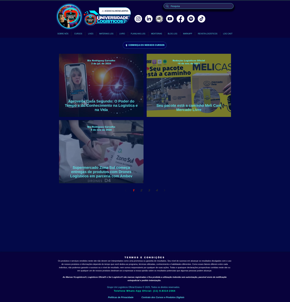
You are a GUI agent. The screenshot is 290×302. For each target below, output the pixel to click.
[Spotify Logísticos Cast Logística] (191, 19)
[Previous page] (125, 190)
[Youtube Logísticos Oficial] (170, 19)
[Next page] (164, 190)
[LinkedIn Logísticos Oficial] (149, 19)
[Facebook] (180, 19)
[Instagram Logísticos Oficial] (138, 19)
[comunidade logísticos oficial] (159, 19)
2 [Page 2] (141, 190)
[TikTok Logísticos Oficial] (201, 19)
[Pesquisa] (198, 6)
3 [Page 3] (149, 190)
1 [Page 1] (133, 190)
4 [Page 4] (157, 190)
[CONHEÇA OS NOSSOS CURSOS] (144, 45)
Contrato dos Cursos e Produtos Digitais (162, 297)
